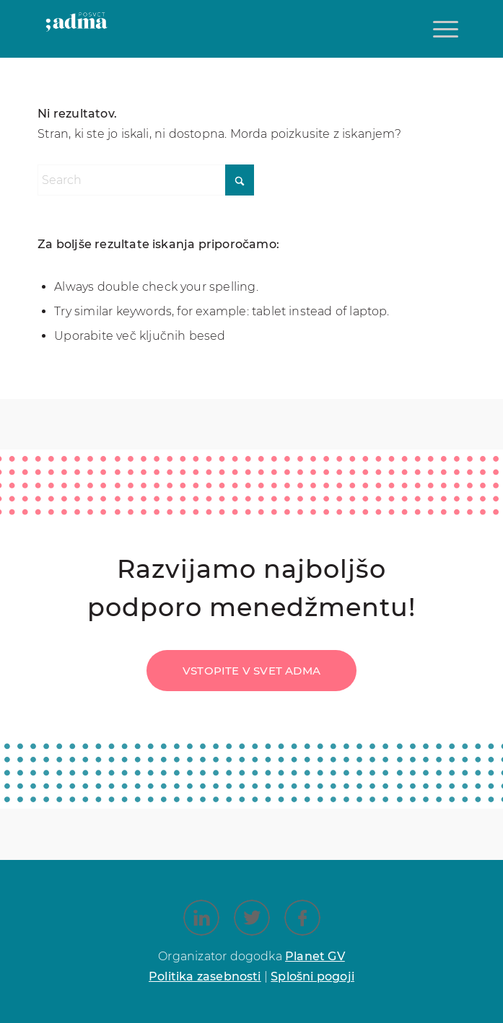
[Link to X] (252, 918)
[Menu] (443, 29)
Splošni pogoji (312, 976)
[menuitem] (443, 29)
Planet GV (315, 956)
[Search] (146, 180)
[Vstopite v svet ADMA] (251, 670)
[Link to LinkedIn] (201, 918)
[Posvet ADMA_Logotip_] (77, 36)
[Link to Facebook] (302, 918)
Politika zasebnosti (205, 976)
